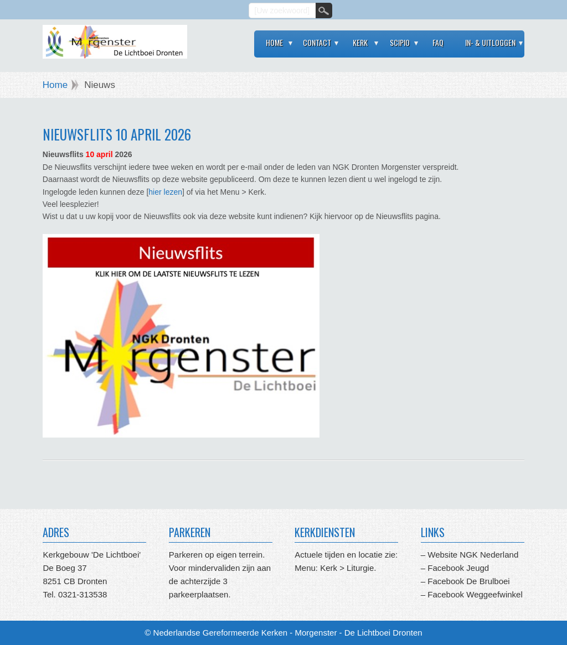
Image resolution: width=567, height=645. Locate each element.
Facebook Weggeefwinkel (474, 594)
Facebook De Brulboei (468, 581)
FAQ (438, 42)
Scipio (400, 42)
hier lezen (165, 192)
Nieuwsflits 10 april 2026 (117, 134)
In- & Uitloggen (490, 42)
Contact (317, 42)
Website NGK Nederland (472, 554)
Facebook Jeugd (458, 568)
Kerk (360, 42)
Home (274, 42)
